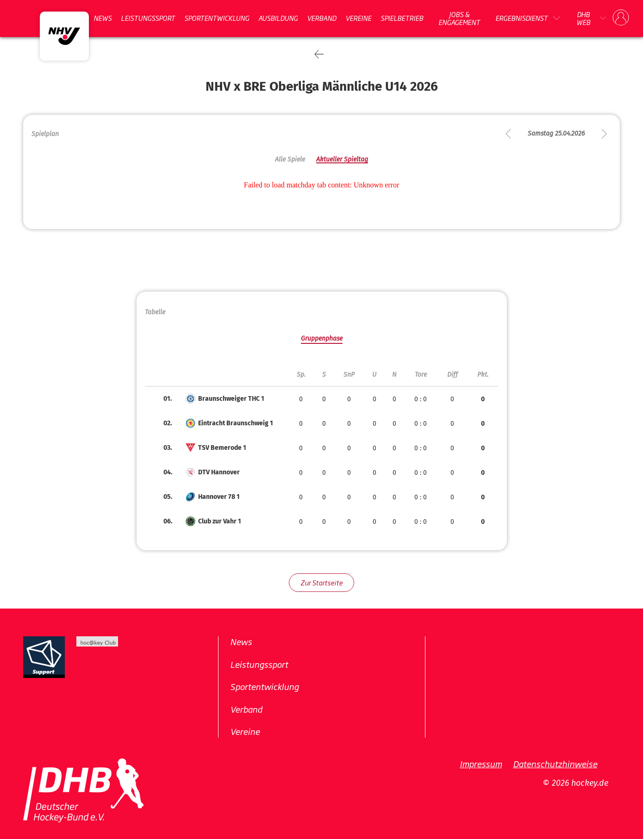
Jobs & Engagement (459, 18)
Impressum (481, 764)
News (103, 18)
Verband (321, 18)
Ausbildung (278, 18)
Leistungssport (148, 18)
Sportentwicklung (216, 18)
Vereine (358, 18)
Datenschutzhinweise (555, 764)
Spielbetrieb (402, 18)
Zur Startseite (321, 582)
